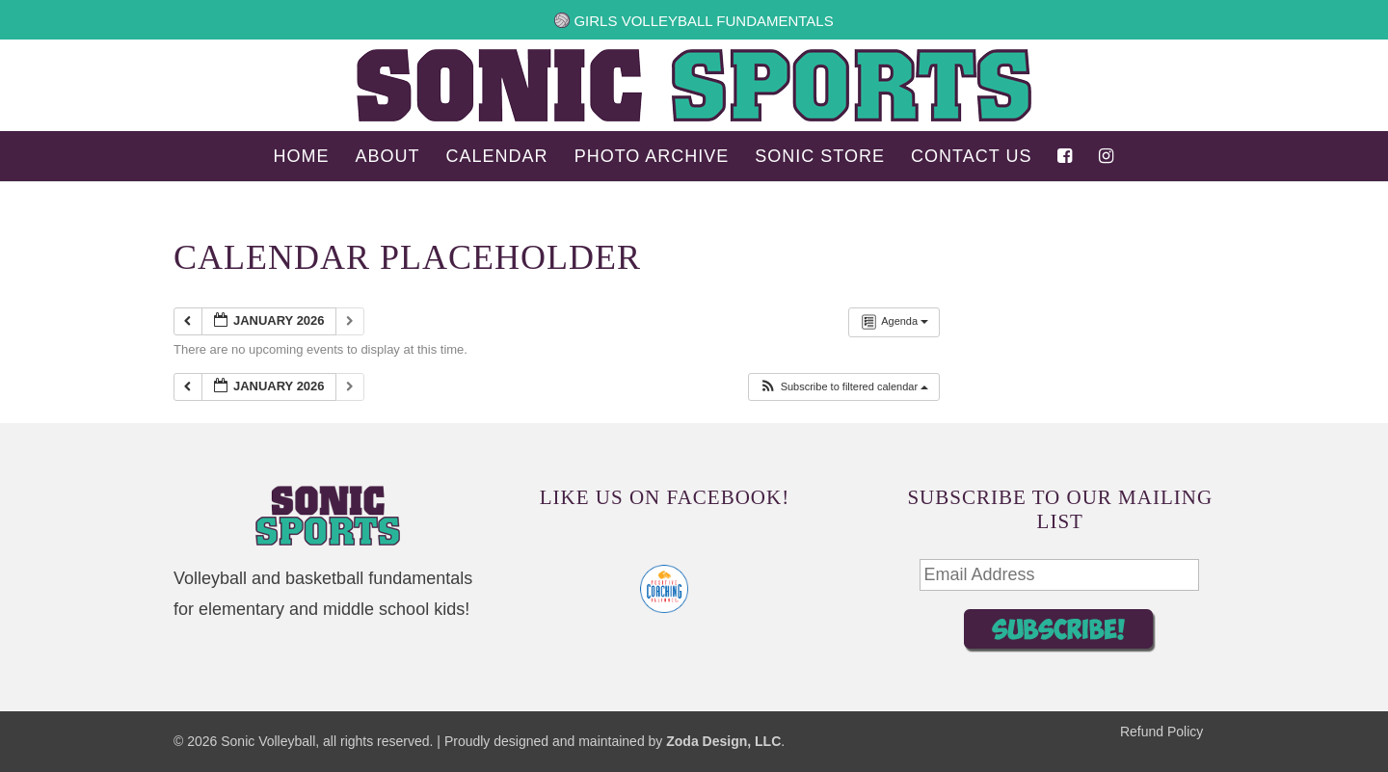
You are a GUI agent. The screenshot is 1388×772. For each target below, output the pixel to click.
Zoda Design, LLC (723, 741)
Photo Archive (652, 157)
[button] (844, 387)
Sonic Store (820, 157)
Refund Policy (1161, 731)
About (388, 157)
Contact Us (971, 157)
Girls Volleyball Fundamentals (693, 21)
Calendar (497, 157)
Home (302, 157)
